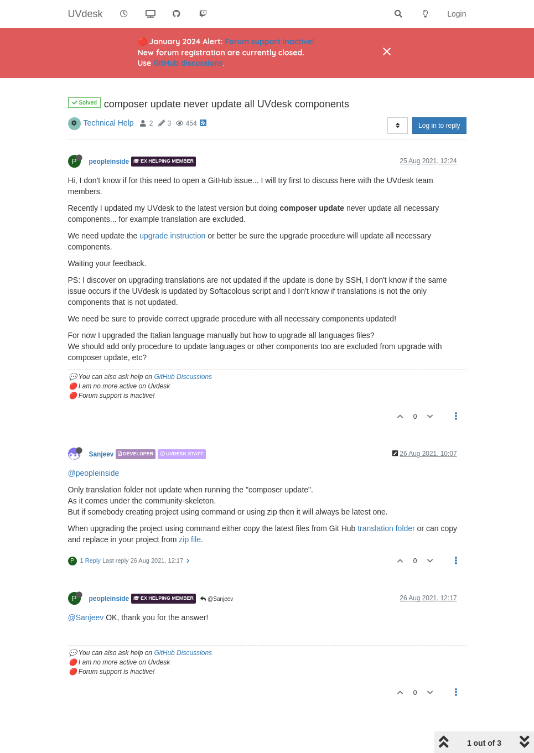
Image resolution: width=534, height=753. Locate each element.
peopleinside (109, 161)
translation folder (386, 528)
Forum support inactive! (269, 41)
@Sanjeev (216, 599)
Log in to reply (439, 125)
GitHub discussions (187, 63)
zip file (190, 539)
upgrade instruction (172, 235)
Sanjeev (101, 454)
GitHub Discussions (183, 377)
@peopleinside (94, 473)
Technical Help (109, 122)
